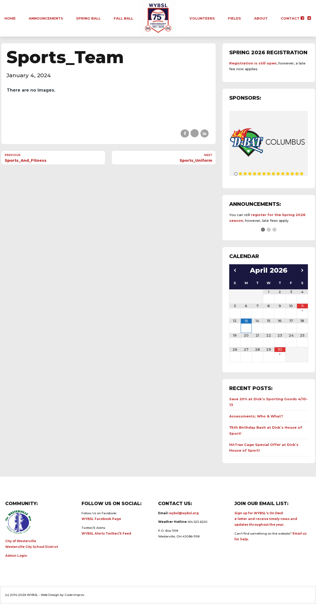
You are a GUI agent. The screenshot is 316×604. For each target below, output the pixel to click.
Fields (234, 18)
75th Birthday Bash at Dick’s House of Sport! (265, 430)
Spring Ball (88, 18)
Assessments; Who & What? (256, 416)
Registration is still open (253, 63)
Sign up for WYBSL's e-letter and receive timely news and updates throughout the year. (265, 519)
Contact (290, 18)
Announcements (46, 18)
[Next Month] (302, 270)
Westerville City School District (31, 547)
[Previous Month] (234, 270)
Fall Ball (123, 18)
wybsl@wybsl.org (184, 513)
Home (10, 18)
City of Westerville (20, 541)
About (261, 18)
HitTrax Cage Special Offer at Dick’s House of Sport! (263, 447)
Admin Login (16, 556)
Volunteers (202, 18)
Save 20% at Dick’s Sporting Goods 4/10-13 (268, 402)
